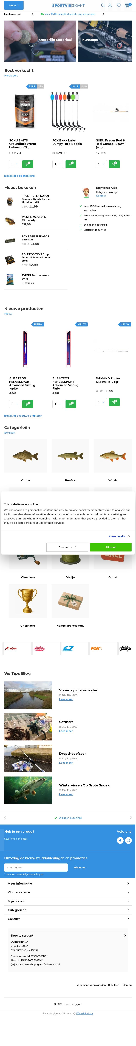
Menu (12, 5)
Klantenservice (12, 16)
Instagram (128, 842)
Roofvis (70, 463)
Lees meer (66, 702)
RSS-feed (113, 987)
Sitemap (127, 987)
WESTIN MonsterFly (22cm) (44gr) (34, 221)
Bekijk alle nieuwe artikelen (23, 418)
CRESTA (68, 651)
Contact (101, 198)
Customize (67, 546)
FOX (96, 651)
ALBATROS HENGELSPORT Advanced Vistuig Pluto (65, 386)
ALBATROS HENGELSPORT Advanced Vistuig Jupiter (22, 386)
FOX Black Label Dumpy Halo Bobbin (67, 144)
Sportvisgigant (73, 1006)
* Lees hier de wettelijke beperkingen (23, 877)
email (24, 841)
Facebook (120, 842)
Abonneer (80, 870)
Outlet (113, 560)
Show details (117, 536)
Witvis (113, 463)
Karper (25, 463)
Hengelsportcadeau (70, 608)
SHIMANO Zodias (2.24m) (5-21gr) (108, 382)
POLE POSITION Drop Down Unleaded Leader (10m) (36, 260)
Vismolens (28, 560)
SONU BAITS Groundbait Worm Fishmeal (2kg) (22, 146)
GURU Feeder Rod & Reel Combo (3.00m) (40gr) (111, 146)
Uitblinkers (28, 608)
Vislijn (70, 560)
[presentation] (34, 17)
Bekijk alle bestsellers (19, 178)
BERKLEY (39, 651)
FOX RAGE (125, 651)
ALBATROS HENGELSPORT (10, 651)
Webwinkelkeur (84, 1016)
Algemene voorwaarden (91, 987)
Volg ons (124, 834)
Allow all (110, 546)
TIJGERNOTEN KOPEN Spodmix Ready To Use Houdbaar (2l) (36, 201)
